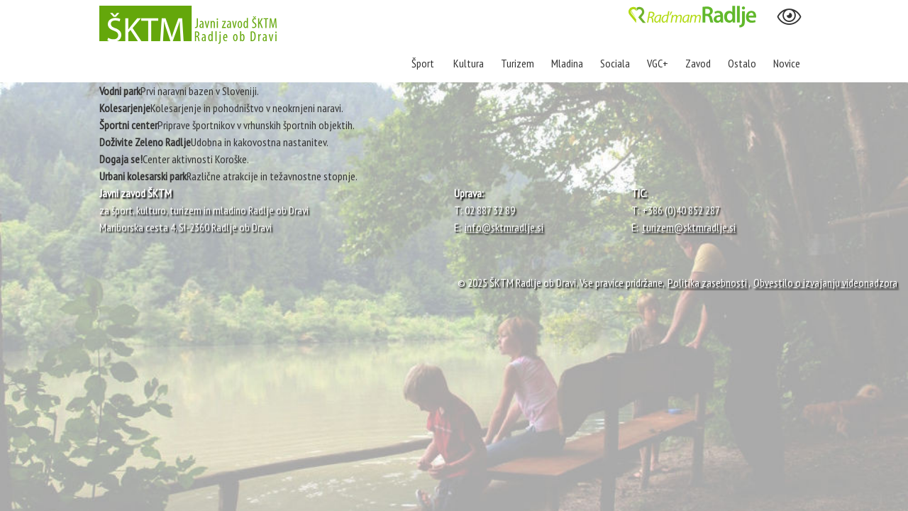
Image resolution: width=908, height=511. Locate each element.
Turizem (517, 63)
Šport (423, 63)
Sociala (615, 63)
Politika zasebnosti (707, 282)
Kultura (468, 63)
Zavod (698, 63)
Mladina (567, 63)
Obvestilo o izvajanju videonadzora (825, 282)
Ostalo (742, 63)
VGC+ (657, 63)
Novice (786, 63)
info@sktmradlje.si (504, 227)
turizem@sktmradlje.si (689, 227)
